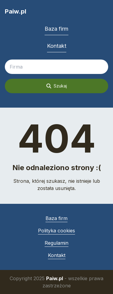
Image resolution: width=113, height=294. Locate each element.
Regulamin (56, 243)
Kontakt (56, 46)
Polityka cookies (56, 231)
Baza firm (56, 29)
